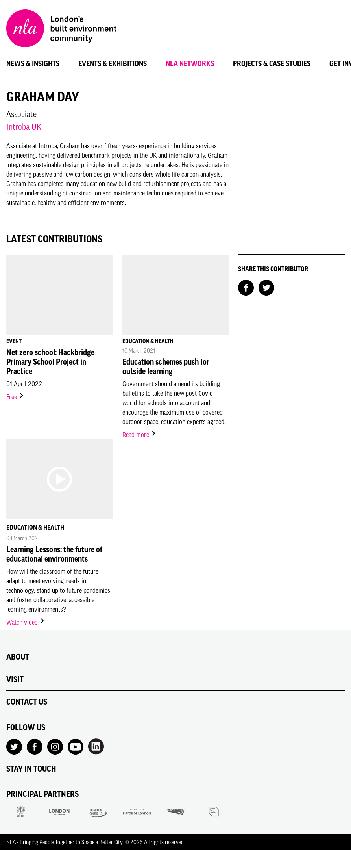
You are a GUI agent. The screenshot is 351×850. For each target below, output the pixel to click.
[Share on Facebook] (246, 286)
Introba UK (23, 126)
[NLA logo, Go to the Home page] (61, 29)
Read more (139, 434)
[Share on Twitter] (266, 286)
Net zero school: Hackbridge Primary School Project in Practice (50, 362)
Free (15, 396)
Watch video (25, 622)
